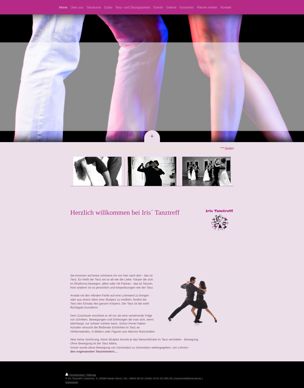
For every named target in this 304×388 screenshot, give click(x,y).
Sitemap (91, 374)
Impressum (71, 382)
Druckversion (75, 374)
